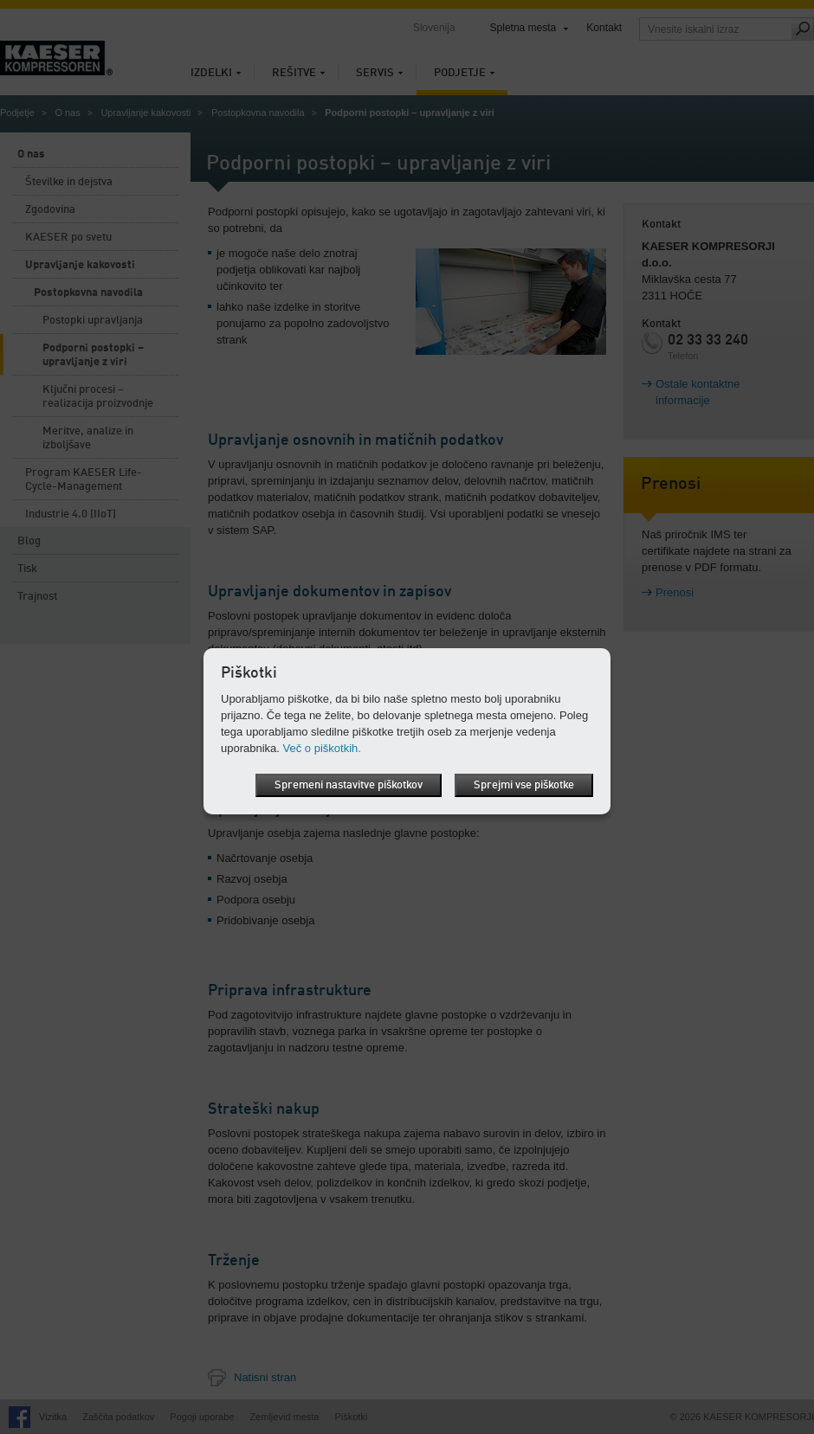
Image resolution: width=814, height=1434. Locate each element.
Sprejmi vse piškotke (524, 785)
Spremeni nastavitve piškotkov (349, 785)
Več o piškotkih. (322, 748)
